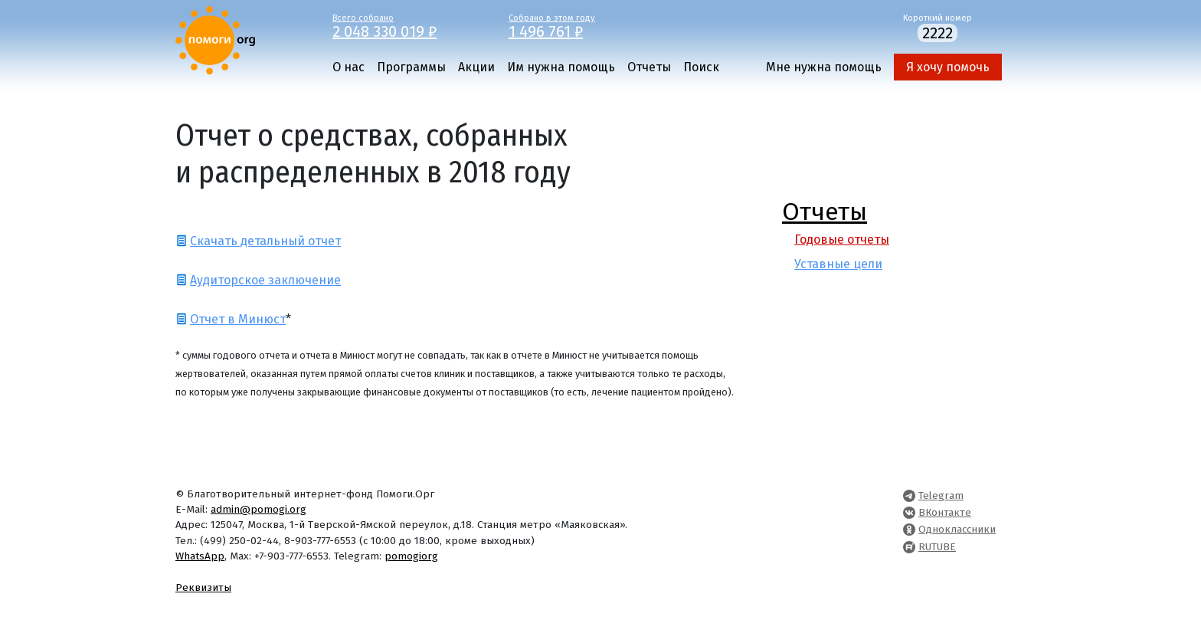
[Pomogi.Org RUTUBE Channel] (909, 546)
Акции (476, 67)
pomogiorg (411, 556)
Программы (411, 67)
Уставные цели (838, 264)
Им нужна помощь (561, 67)
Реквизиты (203, 587)
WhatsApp (199, 556)
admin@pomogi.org (258, 509)
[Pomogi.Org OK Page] (909, 529)
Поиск (701, 67)
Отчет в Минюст (238, 319)
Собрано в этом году (585, 25)
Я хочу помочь (948, 67)
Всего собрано (409, 25)
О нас (348, 67)
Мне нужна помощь (824, 67)
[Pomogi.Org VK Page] (909, 512)
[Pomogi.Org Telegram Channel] (909, 495)
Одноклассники (957, 529)
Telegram (941, 495)
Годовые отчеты (841, 239)
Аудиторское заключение (265, 280)
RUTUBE (937, 546)
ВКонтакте (944, 512)
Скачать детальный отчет (265, 241)
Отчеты (649, 67)
